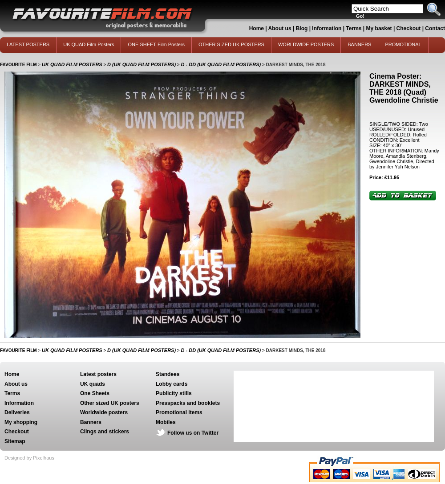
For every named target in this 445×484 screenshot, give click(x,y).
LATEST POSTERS (28, 44)
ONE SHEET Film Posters (156, 44)
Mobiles (166, 422)
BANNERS (359, 44)
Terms (353, 28)
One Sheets (94, 393)
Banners (90, 422)
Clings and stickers (104, 431)
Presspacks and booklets (188, 403)
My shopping (20, 422)
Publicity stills (174, 393)
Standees (167, 374)
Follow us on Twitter (192, 433)
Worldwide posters (104, 412)
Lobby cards (171, 384)
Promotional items (179, 412)
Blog (302, 28)
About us (279, 28)
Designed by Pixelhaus (29, 457)
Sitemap (14, 441)
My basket (379, 28)
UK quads (92, 384)
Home (256, 28)
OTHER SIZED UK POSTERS (231, 44)
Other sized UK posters (109, 403)
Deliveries (17, 412)
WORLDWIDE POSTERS (306, 44)
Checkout (409, 28)
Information (326, 28)
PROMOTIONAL (403, 44)
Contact (435, 28)
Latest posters (98, 374)
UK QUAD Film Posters (88, 44)
